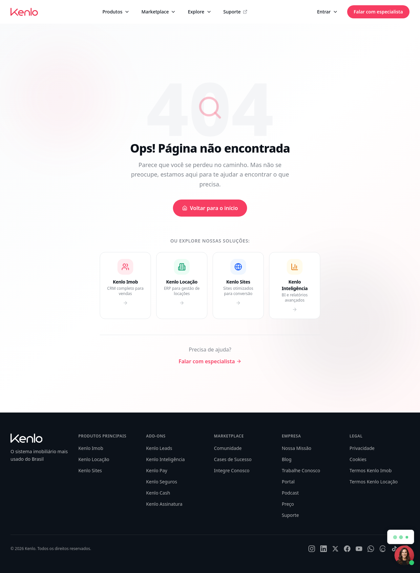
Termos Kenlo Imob (370, 470)
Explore (199, 12)
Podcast (290, 493)
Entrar (327, 12)
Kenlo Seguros (161, 481)
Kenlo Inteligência (165, 459)
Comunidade (228, 448)
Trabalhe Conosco (301, 470)
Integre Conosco (231, 470)
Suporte (235, 12)
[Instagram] (311, 548)
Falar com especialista (378, 12)
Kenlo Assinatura (164, 504)
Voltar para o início (210, 208)
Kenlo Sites (90, 470)
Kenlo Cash (158, 493)
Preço (288, 504)
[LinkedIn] (323, 548)
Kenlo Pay (156, 470)
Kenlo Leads (159, 448)
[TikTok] (394, 548)
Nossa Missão (296, 448)
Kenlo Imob (90, 448)
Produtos (116, 12)
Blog (287, 459)
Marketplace (158, 12)
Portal (288, 481)
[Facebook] (347, 548)
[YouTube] (359, 548)
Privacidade (361, 448)
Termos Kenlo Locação (373, 481)
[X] (335, 548)
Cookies (357, 459)
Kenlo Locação (93, 459)
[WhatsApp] (371, 548)
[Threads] (382, 548)
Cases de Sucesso (233, 459)
